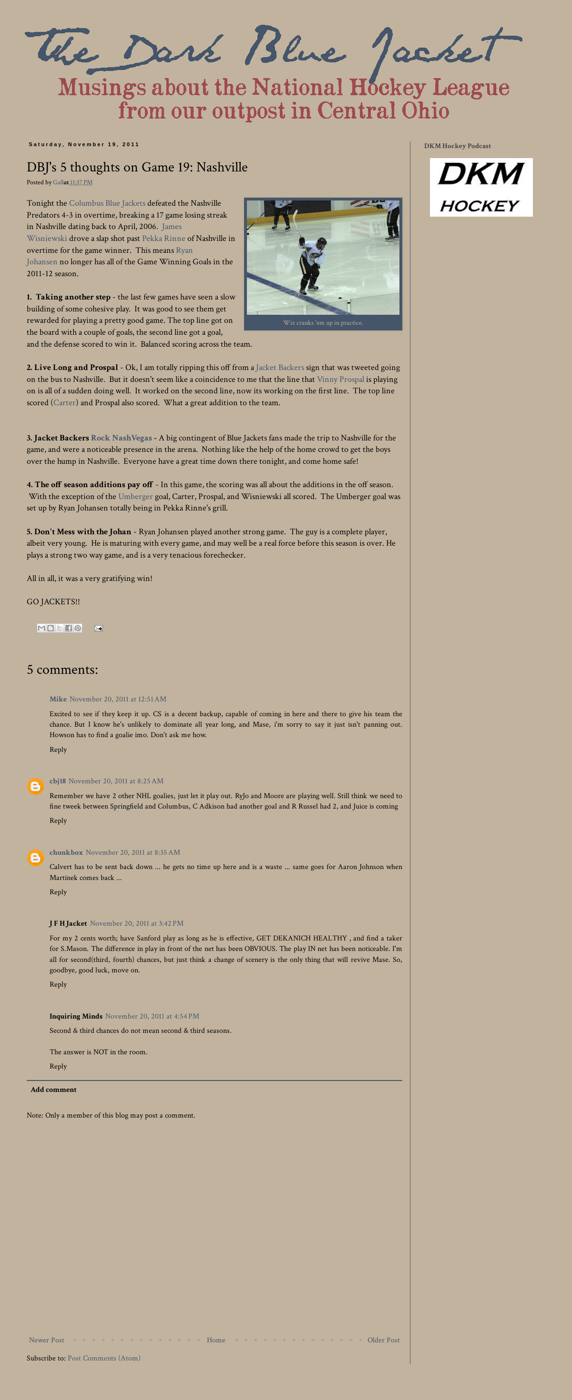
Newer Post (46, 1340)
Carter (64, 402)
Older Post (384, 1340)
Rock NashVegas (121, 437)
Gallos (62, 182)
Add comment (54, 1090)
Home (216, 1340)
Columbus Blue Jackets (107, 203)
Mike (58, 699)
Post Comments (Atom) (104, 1358)
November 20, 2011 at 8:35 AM (133, 853)
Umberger (135, 496)
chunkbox (66, 853)
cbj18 (58, 781)
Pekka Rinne (163, 238)
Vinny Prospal (340, 379)
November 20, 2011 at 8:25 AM (116, 781)
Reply (58, 750)
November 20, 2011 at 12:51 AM (118, 699)
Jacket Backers (280, 367)
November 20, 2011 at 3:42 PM (137, 924)
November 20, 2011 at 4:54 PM (152, 1016)
